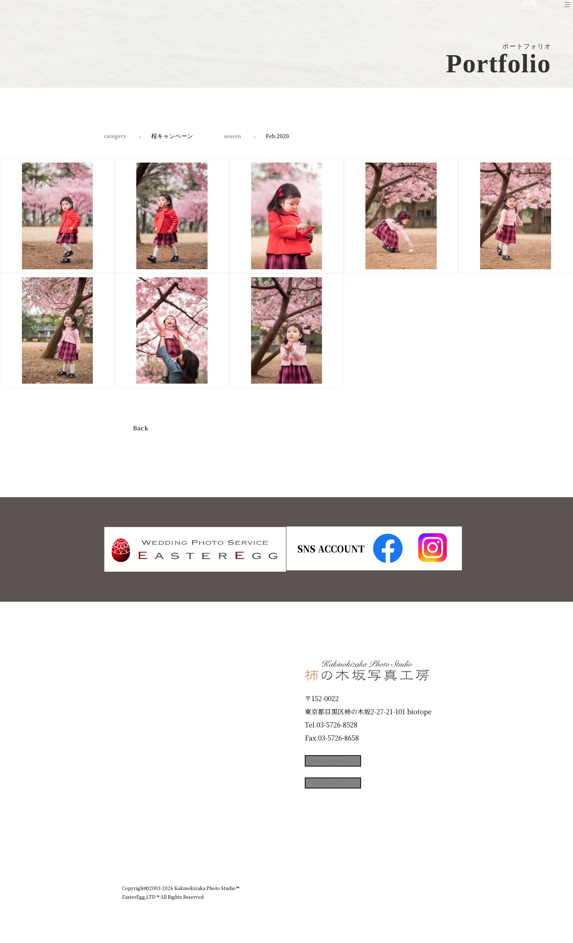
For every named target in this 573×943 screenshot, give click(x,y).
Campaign (146, 772)
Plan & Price (152, 667)
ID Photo (143, 694)
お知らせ (386, 856)
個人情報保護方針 (430, 856)
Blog (133, 825)
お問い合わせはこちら (359, 797)
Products (142, 720)
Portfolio (143, 746)
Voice (135, 798)
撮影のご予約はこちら (360, 764)
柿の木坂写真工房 (66, 14)
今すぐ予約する (286, 426)
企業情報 (353, 856)
